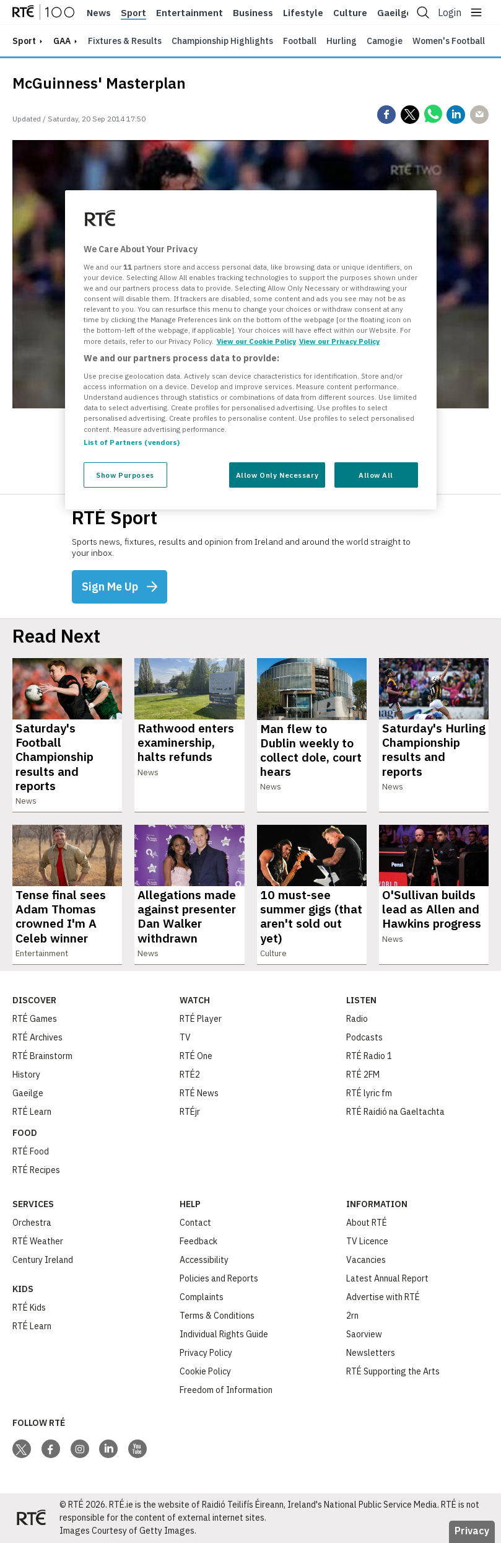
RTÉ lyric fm (369, 1093)
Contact (195, 1222)
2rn (352, 1315)
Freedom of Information (226, 1390)
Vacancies (366, 1259)
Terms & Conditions (217, 1315)
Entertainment (189, 13)
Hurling (341, 40)
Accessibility (204, 1259)
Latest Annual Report (387, 1278)
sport (24, 40)
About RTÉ (366, 1222)
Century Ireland (42, 1259)
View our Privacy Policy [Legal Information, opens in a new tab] (339, 340)
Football (299, 40)
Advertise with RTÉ (383, 1297)
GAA (62, 40)
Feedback (198, 1241)
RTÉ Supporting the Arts (393, 1371)
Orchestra (31, 1222)
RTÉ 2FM (363, 1074)
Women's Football (448, 40)
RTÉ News (199, 1093)
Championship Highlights (222, 40)
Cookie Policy (205, 1371)
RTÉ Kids (29, 1307)
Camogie (385, 40)
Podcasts (364, 1037)
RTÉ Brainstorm (42, 1056)
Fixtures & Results (125, 40)
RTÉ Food (30, 1151)
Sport (133, 13)
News (99, 13)
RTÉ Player (201, 1018)
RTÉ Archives (37, 1037)
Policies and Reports (219, 1278)
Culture (350, 13)
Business (253, 13)
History (26, 1074)
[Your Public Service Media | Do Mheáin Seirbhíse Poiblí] (31, 1518)
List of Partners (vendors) (132, 441)
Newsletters (370, 1352)
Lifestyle (303, 13)
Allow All (376, 474)
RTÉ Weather (37, 1241)
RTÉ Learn (31, 1111)
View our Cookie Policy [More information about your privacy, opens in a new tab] (256, 340)
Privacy (472, 1530)
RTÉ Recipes (36, 1170)
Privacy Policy (206, 1352)
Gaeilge (394, 13)
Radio (357, 1018)
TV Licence (367, 1241)
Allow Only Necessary (277, 474)
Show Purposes (125, 474)
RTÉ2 (190, 1074)
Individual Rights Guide (224, 1334)
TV (185, 1037)
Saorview (364, 1334)
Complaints (202, 1297)
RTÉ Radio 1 (369, 1056)
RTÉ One (196, 1056)
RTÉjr (190, 1111)
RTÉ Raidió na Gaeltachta (395, 1111)
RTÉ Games (34, 1018)
